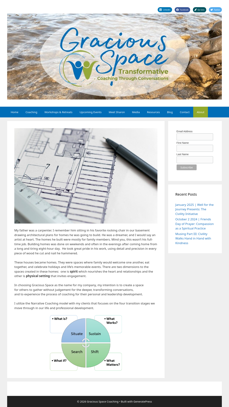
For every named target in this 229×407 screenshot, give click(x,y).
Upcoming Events (91, 112)
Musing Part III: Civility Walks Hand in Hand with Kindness (193, 238)
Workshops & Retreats (58, 112)
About (200, 112)
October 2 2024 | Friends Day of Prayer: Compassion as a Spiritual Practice (194, 223)
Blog (170, 112)
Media (136, 112)
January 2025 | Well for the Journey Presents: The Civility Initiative (194, 209)
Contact (184, 112)
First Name (183, 142)
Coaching (31, 112)
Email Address (185, 131)
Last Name (183, 154)
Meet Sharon (117, 112)
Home (14, 112)
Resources (153, 112)
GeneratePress (142, 401)
